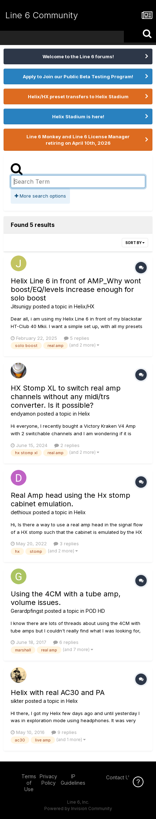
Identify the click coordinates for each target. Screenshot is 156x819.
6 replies (66, 642)
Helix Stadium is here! (78, 116)
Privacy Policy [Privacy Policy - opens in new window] (48, 779)
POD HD (95, 611)
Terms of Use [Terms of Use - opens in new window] (28, 782)
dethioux (21, 512)
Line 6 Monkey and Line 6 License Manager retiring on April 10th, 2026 (78, 140)
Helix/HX (84, 306)
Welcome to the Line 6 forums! (78, 56)
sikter (17, 701)
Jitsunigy (21, 306)
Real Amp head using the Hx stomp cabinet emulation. (70, 499)
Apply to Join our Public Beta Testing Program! (78, 76)
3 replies (66, 543)
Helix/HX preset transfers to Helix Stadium (78, 96)
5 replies (76, 338)
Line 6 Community (41, 15)
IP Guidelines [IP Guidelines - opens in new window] (73, 779)
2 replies (67, 445)
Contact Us (119, 777)
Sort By (135, 242)
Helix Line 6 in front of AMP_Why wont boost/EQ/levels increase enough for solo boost (76, 289)
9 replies (64, 732)
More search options (40, 196)
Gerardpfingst (27, 611)
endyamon (23, 414)
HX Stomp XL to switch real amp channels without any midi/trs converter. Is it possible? (66, 396)
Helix (84, 414)
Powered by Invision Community (78, 808)
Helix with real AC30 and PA (58, 692)
